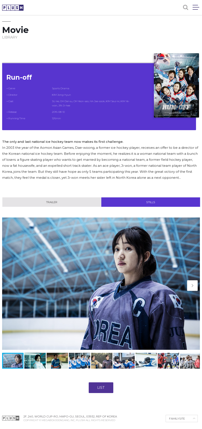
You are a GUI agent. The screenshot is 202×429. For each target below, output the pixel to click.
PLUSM (13, 7)
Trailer (51, 202)
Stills (150, 202)
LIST (101, 388)
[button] (192, 285)
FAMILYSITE (177, 418)
